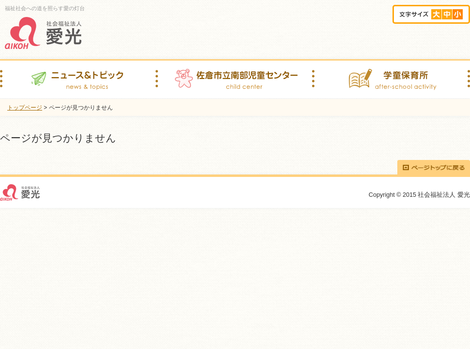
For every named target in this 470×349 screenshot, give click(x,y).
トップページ (24, 107)
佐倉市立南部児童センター (234, 79)
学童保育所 (391, 79)
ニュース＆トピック (78, 79)
